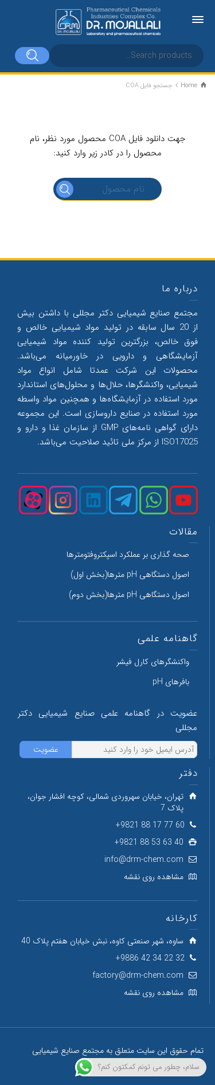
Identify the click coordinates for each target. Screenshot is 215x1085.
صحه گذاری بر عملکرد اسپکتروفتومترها (128, 554)
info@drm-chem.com (143, 859)
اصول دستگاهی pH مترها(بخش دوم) (129, 594)
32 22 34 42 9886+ (150, 958)
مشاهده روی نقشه (153, 877)
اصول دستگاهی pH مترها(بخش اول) (130, 574)
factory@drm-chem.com (137, 975)
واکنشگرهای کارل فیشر (152, 661)
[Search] (32, 55)
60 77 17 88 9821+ (150, 825)
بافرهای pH (171, 682)
